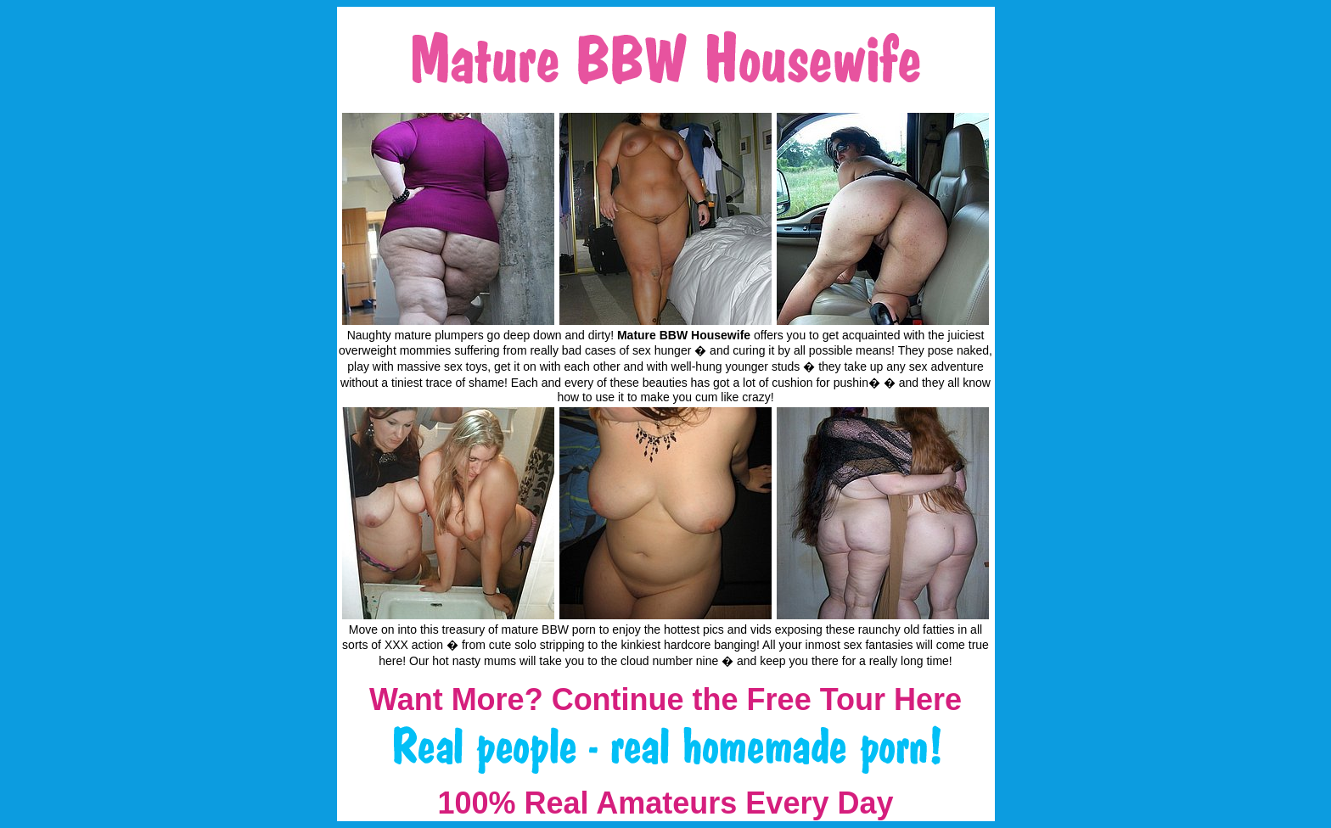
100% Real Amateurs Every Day (666, 803)
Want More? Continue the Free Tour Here (665, 699)
